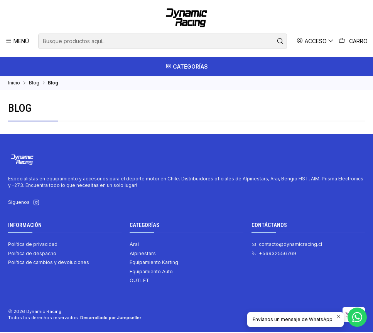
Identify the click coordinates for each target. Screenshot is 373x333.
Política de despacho (32, 254)
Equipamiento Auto (151, 272)
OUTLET (139, 281)
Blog (34, 83)
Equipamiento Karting (154, 263)
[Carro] (353, 41)
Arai (134, 245)
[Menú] (17, 41)
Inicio (14, 83)
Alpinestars (143, 254)
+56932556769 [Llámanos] (273, 254)
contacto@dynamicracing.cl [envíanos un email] (286, 245)
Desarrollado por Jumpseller (110, 318)
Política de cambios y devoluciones (48, 263)
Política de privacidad (32, 245)
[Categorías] (186, 66)
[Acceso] (315, 41)
